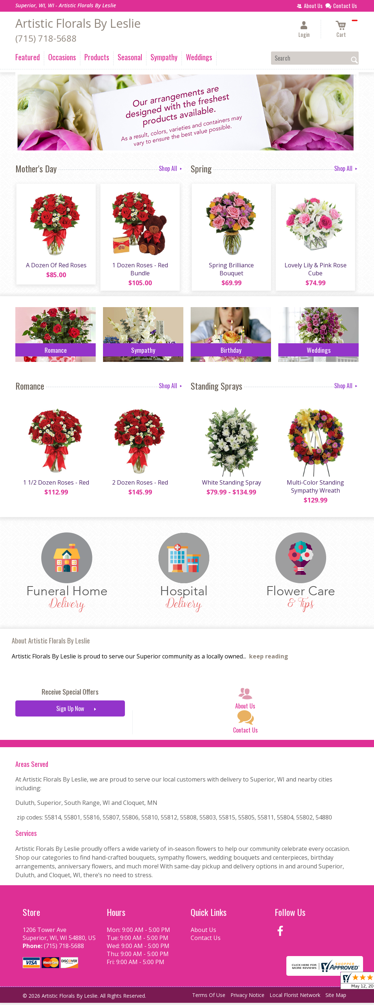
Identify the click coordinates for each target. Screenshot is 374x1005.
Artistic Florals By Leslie (78, 23)
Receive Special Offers (70, 694)
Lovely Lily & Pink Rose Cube (315, 270)
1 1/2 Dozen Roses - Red (56, 485)
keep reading (268, 659)
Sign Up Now (70, 711)
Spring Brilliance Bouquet (231, 270)
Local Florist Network (295, 997)
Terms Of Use (208, 997)
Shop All (171, 168)
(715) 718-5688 (46, 38)
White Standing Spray (230, 485)
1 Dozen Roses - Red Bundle (140, 270)
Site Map (335, 997)
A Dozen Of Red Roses (55, 266)
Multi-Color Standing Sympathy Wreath (315, 489)
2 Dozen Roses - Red (140, 485)
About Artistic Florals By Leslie (51, 643)
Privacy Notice (247, 997)
